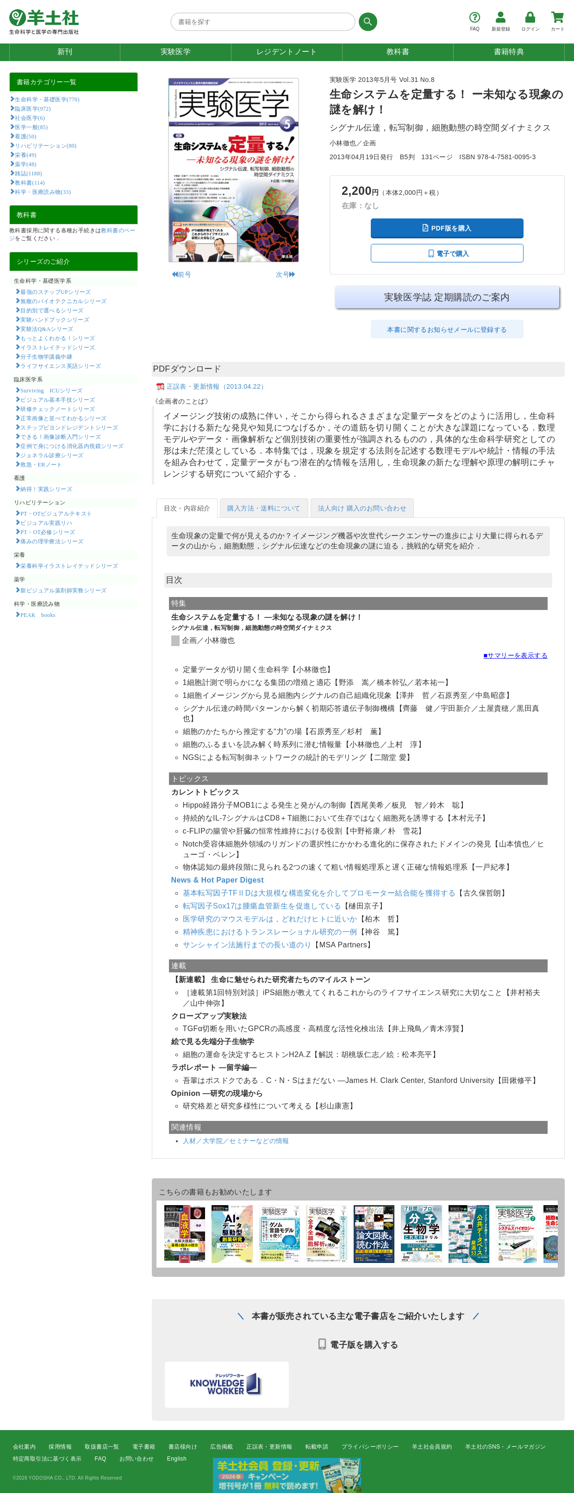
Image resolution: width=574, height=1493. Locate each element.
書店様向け (182, 1446)
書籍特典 (509, 52)
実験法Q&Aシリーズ (46, 328)
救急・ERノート (41, 464)
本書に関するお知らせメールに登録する (447, 329)
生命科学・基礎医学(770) (47, 99)
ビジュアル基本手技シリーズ (57, 399)
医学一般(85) (31, 127)
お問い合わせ (136, 1459)
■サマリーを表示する (516, 655)
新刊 (65, 52)
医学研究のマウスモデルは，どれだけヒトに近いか (270, 919)
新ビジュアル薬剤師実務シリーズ (63, 590)
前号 (181, 274)
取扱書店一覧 (102, 1446)
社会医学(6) (30, 117)
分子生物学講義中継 (46, 356)
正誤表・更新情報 (269, 1446)
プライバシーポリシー (370, 1446)
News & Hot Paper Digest (217, 880)
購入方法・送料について (263, 508)
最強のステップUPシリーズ (55, 291)
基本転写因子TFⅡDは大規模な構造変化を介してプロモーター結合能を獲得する (319, 893)
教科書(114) (30, 182)
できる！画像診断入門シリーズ (60, 436)
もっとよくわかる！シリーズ (57, 338)
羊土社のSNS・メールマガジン (505, 1446)
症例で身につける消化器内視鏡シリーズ (72, 445)
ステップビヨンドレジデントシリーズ (69, 427)
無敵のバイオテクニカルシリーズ (63, 301)
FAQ (100, 1459)
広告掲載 (221, 1446)
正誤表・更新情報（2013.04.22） (217, 386)
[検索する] (366, 21)
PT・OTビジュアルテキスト (56, 513)
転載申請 (317, 1446)
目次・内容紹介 (187, 508)
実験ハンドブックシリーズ (54, 319)
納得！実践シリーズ (46, 488)
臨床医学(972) (32, 108)
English (177, 1459)
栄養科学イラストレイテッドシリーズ (69, 565)
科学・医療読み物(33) (43, 191)
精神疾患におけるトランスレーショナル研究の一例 (270, 932)
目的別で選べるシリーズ (51, 310)
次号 (286, 274)
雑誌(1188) (28, 173)
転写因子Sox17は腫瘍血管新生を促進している (262, 906)
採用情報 (60, 1446)
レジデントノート (286, 52)
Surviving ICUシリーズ (51, 390)
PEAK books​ (37, 614)
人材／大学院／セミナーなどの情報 (236, 1141)
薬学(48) (25, 164)
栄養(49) (25, 154)
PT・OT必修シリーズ (47, 532)
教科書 (398, 52)
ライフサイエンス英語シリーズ (60, 365)
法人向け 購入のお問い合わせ (362, 508)
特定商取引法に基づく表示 (47, 1459)
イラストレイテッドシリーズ (57, 347)
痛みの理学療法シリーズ (51, 541)
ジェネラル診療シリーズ (51, 455)
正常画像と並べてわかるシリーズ (63, 418)
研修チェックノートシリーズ (57, 408)
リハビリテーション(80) (45, 145)
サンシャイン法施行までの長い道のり (247, 945)
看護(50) (25, 136)
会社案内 (24, 1446)
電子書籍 (144, 1446)
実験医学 (176, 52)
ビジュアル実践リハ (46, 522)
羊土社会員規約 (432, 1446)
